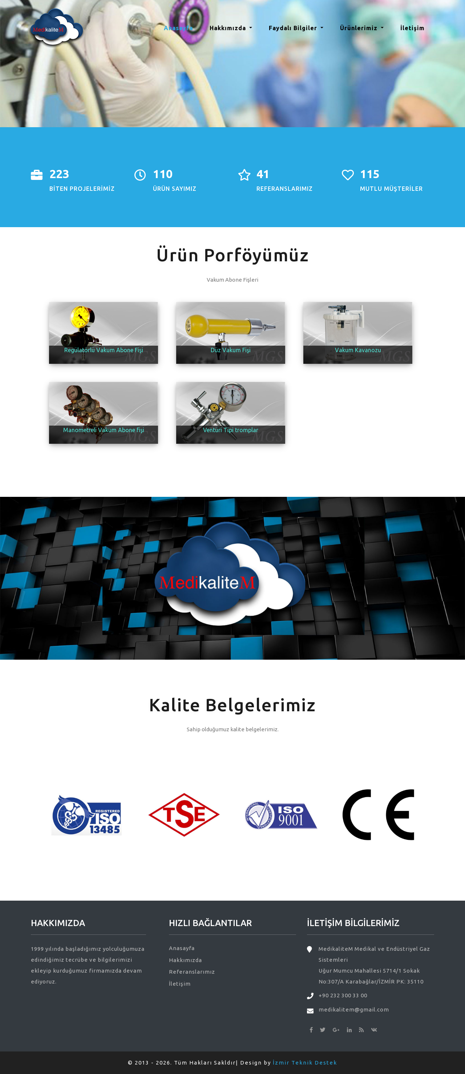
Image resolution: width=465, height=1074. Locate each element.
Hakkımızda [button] (229, 28)
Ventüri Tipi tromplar (230, 430)
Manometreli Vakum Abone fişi (103, 430)
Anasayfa (181, 27)
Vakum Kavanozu (358, 350)
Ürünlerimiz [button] (359, 28)
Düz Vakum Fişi (231, 350)
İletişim (412, 28)
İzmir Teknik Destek (305, 1062)
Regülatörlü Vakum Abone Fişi (103, 350)
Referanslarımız (192, 972)
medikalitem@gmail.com (354, 1009)
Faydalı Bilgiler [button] (294, 28)
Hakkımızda (185, 960)
